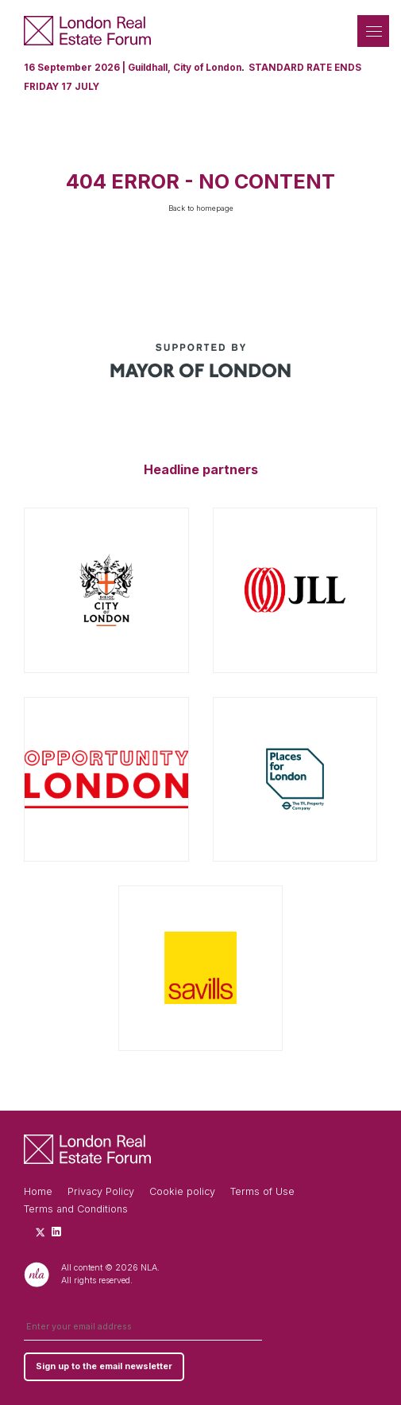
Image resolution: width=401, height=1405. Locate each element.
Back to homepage (200, 208)
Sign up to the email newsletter (104, 1366)
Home (38, 1191)
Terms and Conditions (76, 1209)
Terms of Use (262, 1191)
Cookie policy (182, 1191)
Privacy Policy (100, 1191)
